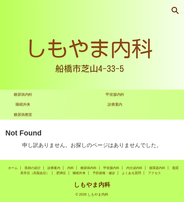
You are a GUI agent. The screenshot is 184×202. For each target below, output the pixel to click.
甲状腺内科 (115, 94)
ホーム (13, 168)
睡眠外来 (23, 104)
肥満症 (61, 173)
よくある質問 (131, 173)
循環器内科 (157, 168)
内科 (70, 168)
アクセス (154, 173)
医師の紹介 (33, 168)
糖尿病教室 (23, 114)
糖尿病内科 (23, 94)
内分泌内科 (134, 168)
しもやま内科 (92, 184)
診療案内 (115, 104)
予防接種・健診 (104, 173)
